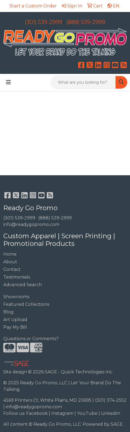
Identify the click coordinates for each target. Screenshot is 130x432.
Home (10, 254)
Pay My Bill (15, 327)
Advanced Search (22, 284)
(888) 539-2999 (85, 22)
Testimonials (16, 277)
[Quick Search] (83, 82)
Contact (12, 269)
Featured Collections (26, 304)
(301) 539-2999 (43, 22)
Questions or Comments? (31, 338)
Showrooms (16, 296)
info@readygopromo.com (31, 224)
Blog (8, 312)
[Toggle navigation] (8, 82)
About (10, 261)
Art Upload (15, 319)
